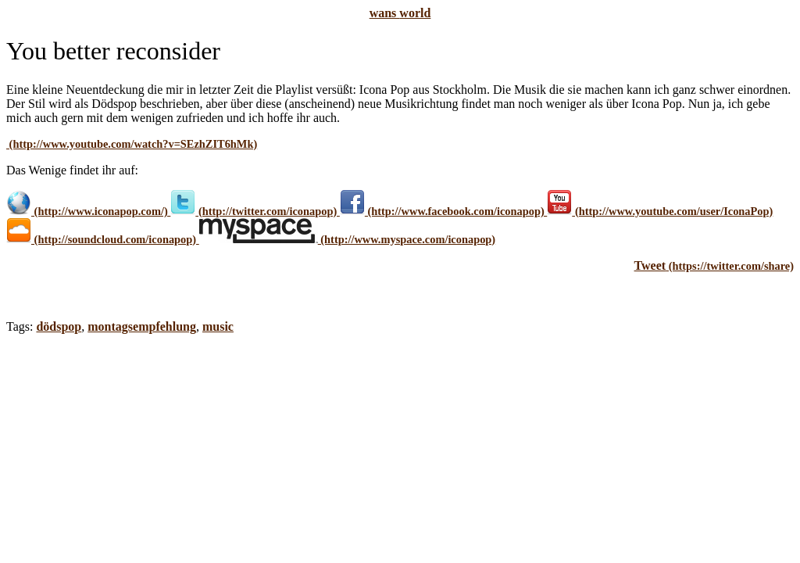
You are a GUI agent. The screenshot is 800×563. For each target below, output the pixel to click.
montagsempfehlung (142, 326)
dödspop (58, 326)
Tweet (650, 265)
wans (400, 13)
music (218, 326)
